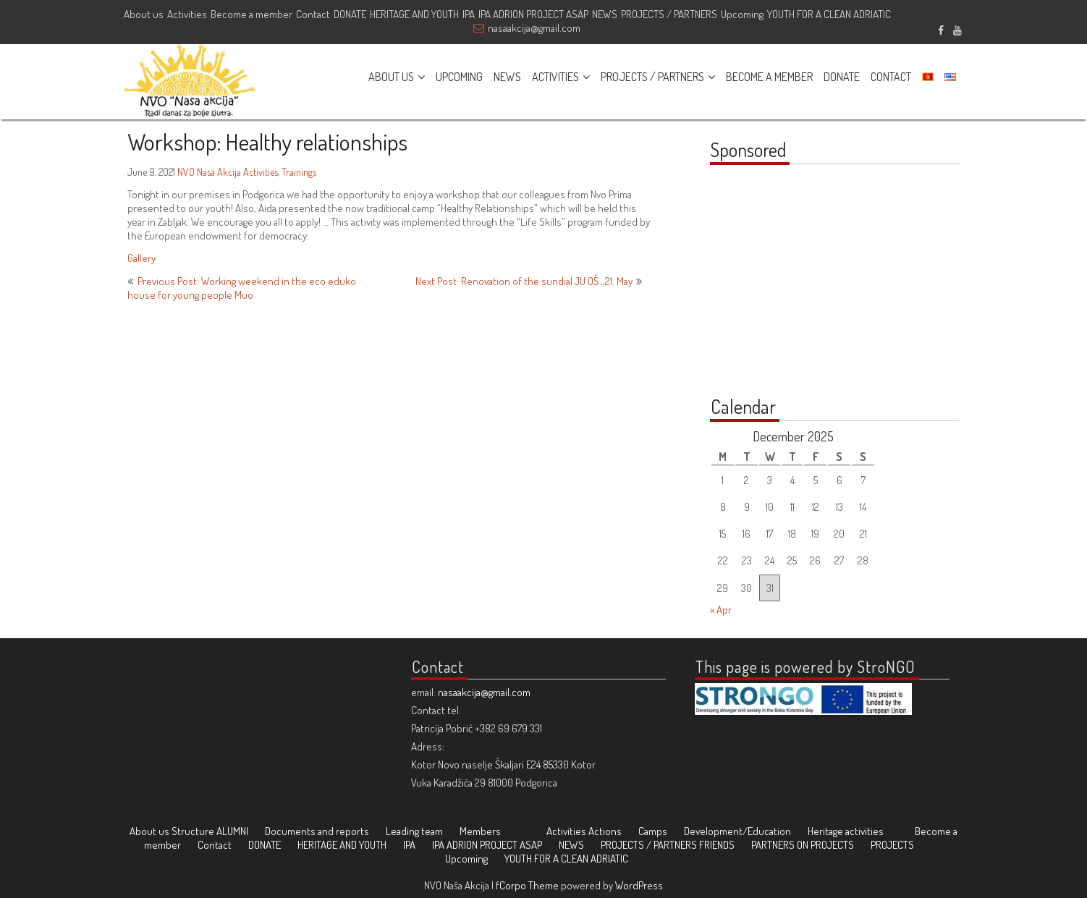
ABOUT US (391, 76)
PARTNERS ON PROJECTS (802, 845)
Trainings (299, 172)
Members (480, 831)
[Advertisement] (800, 288)
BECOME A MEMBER (769, 76)
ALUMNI (232, 831)
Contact (313, 14)
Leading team (414, 831)
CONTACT (891, 76)
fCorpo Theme (527, 885)
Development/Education (737, 831)
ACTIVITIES (555, 76)
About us (144, 14)
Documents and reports (317, 831)
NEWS (604, 14)
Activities (187, 14)
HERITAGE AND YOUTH (414, 14)
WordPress (639, 885)
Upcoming (742, 14)
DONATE (350, 14)
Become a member (251, 14)
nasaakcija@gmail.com (534, 28)
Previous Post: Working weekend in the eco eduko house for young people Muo (241, 288)
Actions (605, 831)
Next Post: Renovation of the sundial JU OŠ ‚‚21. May (524, 281)
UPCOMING (459, 76)
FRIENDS (717, 845)
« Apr (721, 610)
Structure (193, 831)
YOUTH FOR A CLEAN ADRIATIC (829, 14)
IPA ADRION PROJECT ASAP (533, 14)
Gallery (141, 258)
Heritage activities (846, 831)
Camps (652, 831)
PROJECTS (892, 845)
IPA (468, 14)
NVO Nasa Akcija (209, 172)
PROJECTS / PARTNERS (669, 14)
